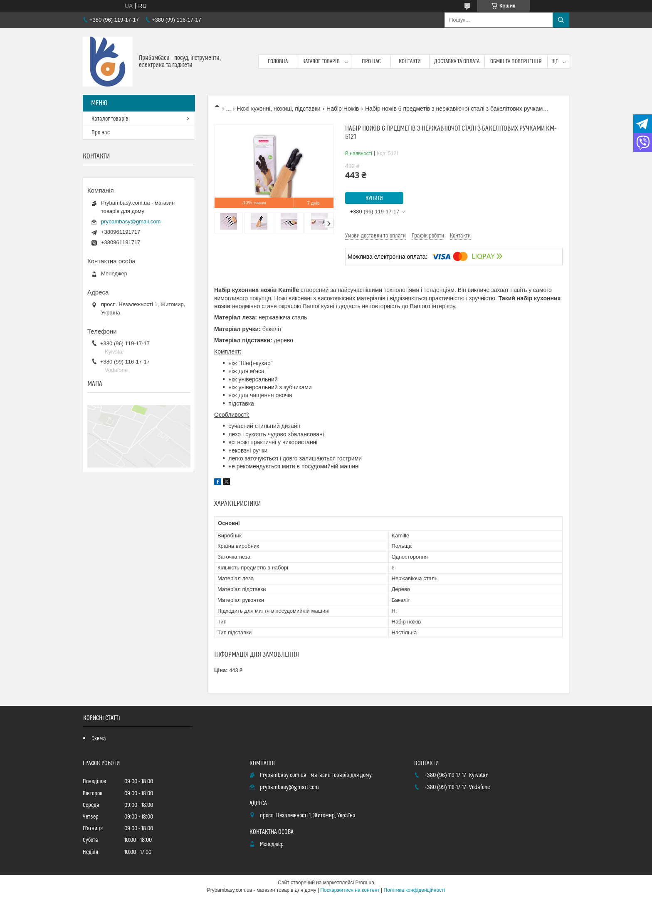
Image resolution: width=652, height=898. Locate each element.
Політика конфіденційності (414, 890)
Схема (98, 738)
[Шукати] (561, 19)
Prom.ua (365, 883)
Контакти (410, 61)
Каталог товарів (321, 61)
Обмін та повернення (516, 61)
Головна (278, 61)
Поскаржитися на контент (349, 890)
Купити (374, 198)
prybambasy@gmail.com (131, 221)
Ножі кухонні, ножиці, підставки (279, 108)
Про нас (371, 61)
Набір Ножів (342, 108)
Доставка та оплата (456, 61)
